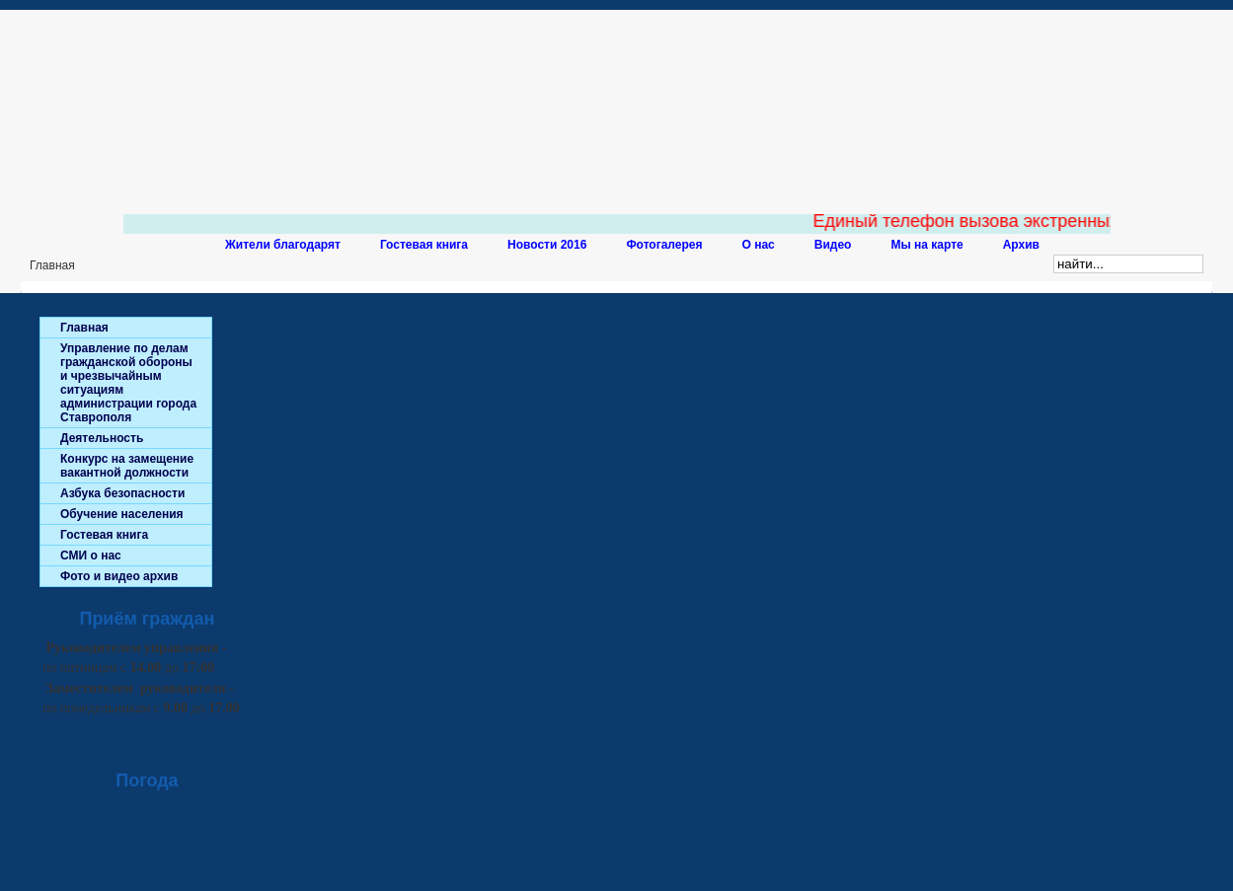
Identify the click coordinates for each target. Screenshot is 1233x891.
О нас (758, 245)
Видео (833, 245)
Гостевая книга (424, 245)
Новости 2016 (546, 245)
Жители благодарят (283, 245)
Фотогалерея (664, 245)
